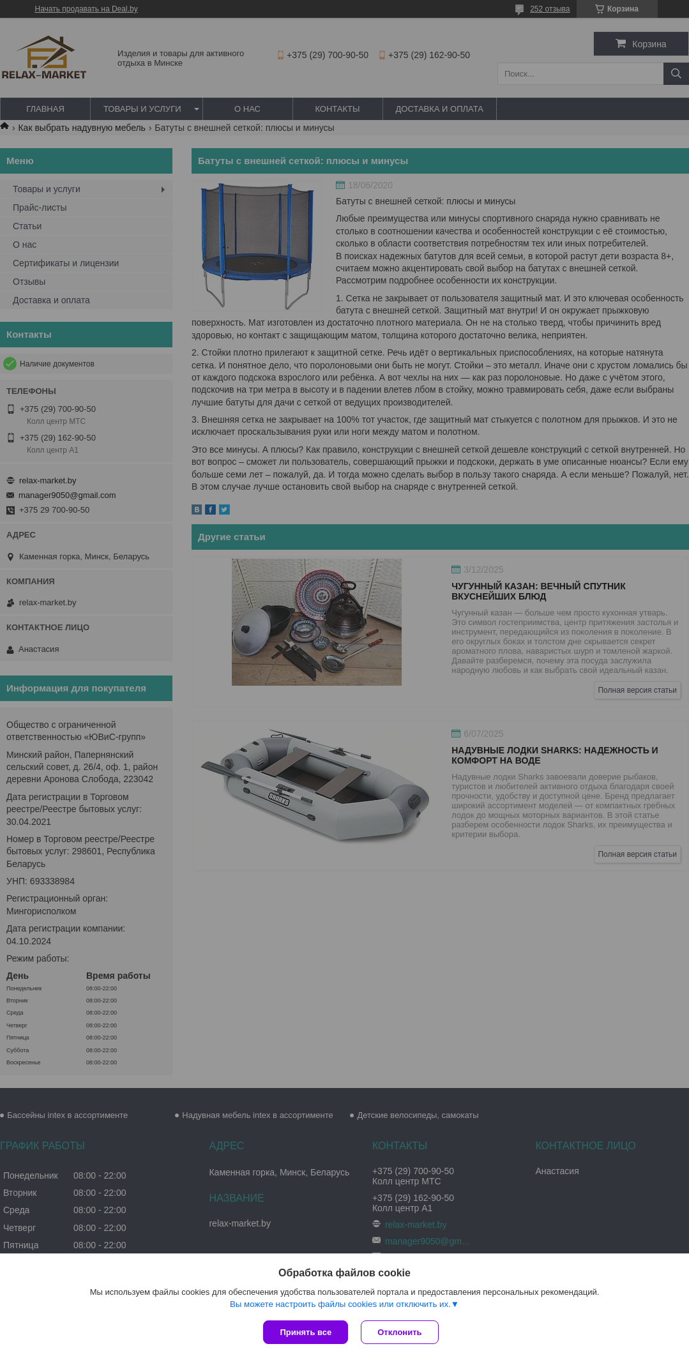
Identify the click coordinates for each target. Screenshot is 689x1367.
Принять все (305, 1332)
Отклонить (399, 1332)
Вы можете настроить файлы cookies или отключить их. (340, 1304)
